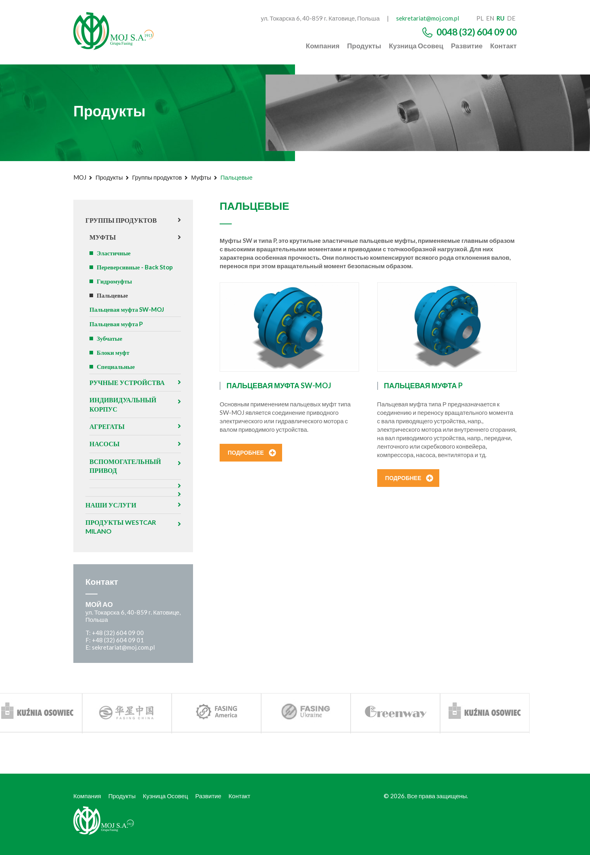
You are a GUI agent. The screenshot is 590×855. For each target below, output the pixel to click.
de (511, 18)
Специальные (116, 366)
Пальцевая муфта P (116, 323)
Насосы (104, 443)
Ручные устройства (127, 382)
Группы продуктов (157, 177)
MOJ (79, 177)
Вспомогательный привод (125, 466)
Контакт (503, 45)
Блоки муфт (113, 352)
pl (480, 18)
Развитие (466, 45)
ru (501, 18)
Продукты (364, 45)
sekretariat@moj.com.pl (427, 18)
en (490, 18)
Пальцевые (112, 295)
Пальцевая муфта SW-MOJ (126, 309)
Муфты (201, 177)
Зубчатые (109, 338)
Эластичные (114, 253)
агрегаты (107, 426)
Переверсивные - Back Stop (135, 267)
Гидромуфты (114, 281)
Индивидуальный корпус (122, 404)
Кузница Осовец (416, 45)
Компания (322, 45)
